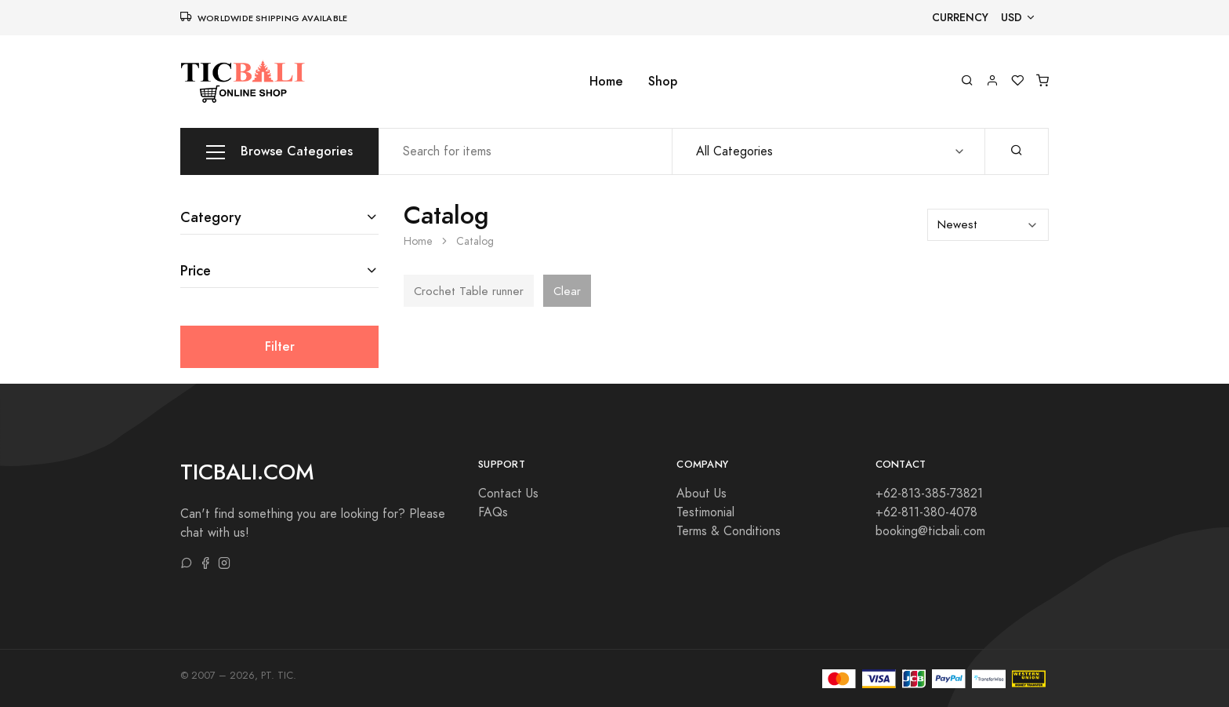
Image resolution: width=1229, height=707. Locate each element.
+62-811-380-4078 (926, 512)
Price (195, 270)
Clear (567, 291)
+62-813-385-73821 (929, 493)
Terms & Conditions (728, 531)
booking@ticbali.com (930, 531)
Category (210, 217)
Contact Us (508, 493)
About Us (701, 493)
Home (606, 81)
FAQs (493, 512)
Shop (662, 81)
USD (1011, 17)
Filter (280, 346)
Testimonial (705, 512)
